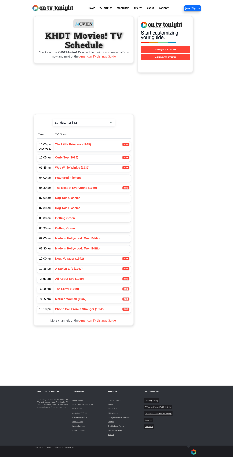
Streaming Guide (114, 400)
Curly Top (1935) (66, 157)
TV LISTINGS (106, 8)
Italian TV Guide (78, 430)
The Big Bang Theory (116, 426)
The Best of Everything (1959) (76, 187)
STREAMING (123, 8)
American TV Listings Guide (97, 56)
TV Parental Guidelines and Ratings (158, 413)
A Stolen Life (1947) (69, 268)
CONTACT (164, 8)
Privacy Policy (69, 447)
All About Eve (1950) (69, 278)
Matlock (111, 435)
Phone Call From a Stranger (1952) (79, 309)
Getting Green (65, 218)
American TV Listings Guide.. (98, 320)
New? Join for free (165, 49)
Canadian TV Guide (79, 417)
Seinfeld (111, 422)
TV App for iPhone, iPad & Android (158, 407)
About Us (148, 420)
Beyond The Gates (115, 430)
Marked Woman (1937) (70, 299)
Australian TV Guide (79, 413)
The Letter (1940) (67, 288)
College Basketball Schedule (118, 417)
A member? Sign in (165, 57)
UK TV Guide (77, 409)
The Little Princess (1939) (73, 144)
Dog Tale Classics (67, 198)
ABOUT (150, 8)
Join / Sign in (192, 8)
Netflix (110, 404)
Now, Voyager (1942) (69, 258)
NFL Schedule (113, 413)
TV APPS (138, 8)
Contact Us (149, 426)
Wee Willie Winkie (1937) (72, 167)
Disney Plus (112, 409)
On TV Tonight (77, 400)
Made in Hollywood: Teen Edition (78, 238)
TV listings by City (151, 400)
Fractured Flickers (68, 177)
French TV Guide (78, 426)
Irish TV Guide (77, 422)
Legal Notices (58, 447)
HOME (91, 8)
